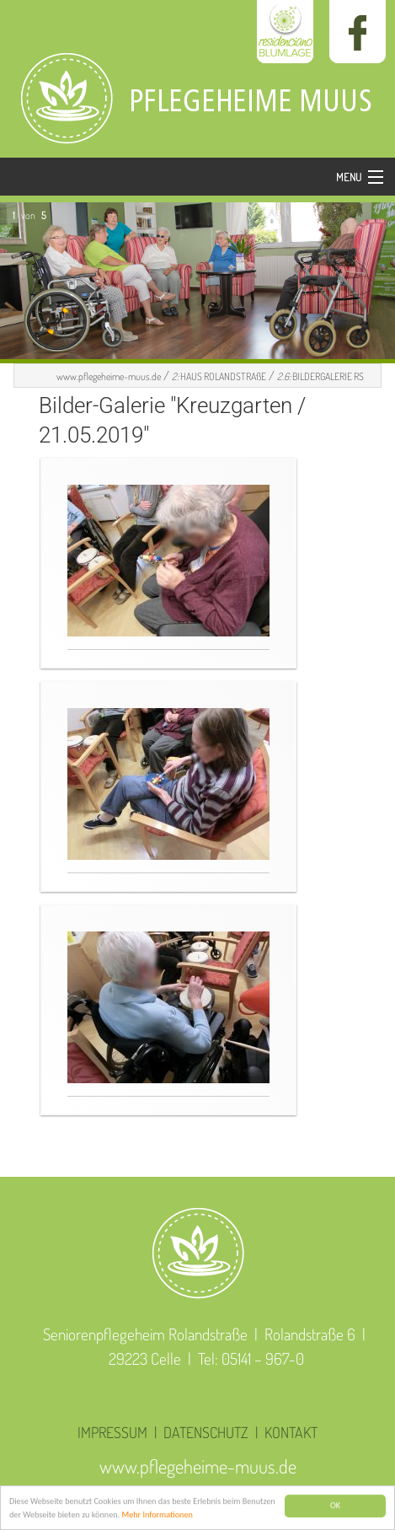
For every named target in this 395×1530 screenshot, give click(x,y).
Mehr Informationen (156, 1516)
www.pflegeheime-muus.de (108, 376)
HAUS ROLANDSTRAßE (219, 376)
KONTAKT (291, 1432)
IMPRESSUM (112, 1432)
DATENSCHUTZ (205, 1432)
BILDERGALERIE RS (320, 376)
